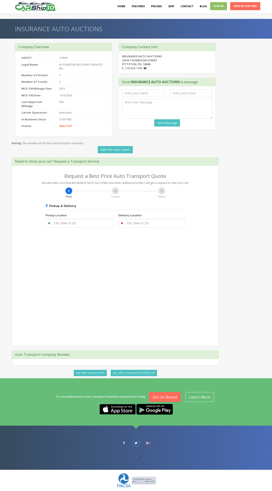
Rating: (17, 143)
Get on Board (165, 397)
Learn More (199, 397)
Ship (171, 6)
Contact (187, 6)
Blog (203, 6)
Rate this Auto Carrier (115, 150)
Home (121, 6)
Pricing (156, 6)
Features (138, 6)
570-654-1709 (133, 68)
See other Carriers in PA (90, 373)
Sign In (219, 6)
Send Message (167, 123)
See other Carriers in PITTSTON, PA (134, 373)
